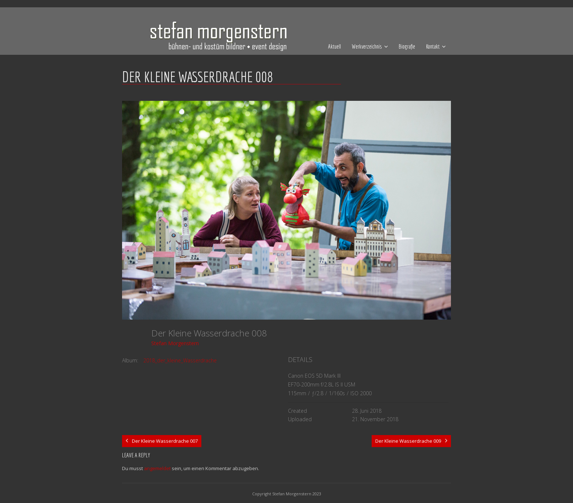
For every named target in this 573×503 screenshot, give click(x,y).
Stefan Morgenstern (175, 343)
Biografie (407, 46)
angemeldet (157, 468)
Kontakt (433, 46)
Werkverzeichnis (367, 46)
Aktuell (334, 46)
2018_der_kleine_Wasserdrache (180, 360)
